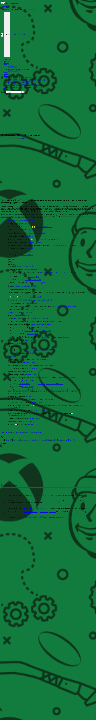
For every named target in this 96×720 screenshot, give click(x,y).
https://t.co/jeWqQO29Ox (15, 391)
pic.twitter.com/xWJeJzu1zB (16, 274)
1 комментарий (63, 440)
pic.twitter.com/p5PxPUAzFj (74, 405)
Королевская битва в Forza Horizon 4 (34, 508)
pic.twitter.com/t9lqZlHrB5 (45, 350)
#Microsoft (54, 405)
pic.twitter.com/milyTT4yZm (25, 220)
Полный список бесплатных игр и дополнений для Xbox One (26, 79)
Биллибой (44, 440)
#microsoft (49, 391)
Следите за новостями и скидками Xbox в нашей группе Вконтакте (21, 432)
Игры (6, 76)
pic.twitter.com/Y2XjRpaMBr (67, 245)
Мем (48, 440)
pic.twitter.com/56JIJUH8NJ (33, 280)
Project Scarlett (17, 440)
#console (76, 391)
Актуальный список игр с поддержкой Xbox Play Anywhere (26, 85)
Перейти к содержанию (13, 3)
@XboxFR (15, 239)
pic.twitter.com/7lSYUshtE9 (25, 312)
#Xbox (32, 300)
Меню (3, 3)
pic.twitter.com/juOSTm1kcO (50, 239)
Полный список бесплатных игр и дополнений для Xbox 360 (26, 81)
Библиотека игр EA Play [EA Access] (19, 82)
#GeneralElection (72, 272)
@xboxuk (43, 272)
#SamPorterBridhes (24, 384)
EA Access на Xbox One (15, 71)
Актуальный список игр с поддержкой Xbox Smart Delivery (26, 87)
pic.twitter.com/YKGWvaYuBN (41, 324)
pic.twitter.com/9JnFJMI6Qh (25, 252)
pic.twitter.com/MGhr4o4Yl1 (16, 415)
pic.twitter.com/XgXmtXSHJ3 (43, 300)
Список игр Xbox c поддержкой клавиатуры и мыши (24, 84)
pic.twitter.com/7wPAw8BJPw (54, 384)
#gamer (66, 391)
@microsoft (54, 390)
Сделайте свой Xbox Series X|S (31, 517)
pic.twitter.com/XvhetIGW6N (16, 393)
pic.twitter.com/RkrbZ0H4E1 (25, 266)
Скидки (6, 72)
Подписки (7, 64)
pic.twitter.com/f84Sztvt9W (61, 337)
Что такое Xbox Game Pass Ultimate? (19, 69)
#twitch (25, 391)
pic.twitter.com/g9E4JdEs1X (25, 371)
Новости (6, 61)
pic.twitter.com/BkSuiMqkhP (68, 306)
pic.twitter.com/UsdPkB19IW (37, 359)
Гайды (6, 89)
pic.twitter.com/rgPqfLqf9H (38, 233)
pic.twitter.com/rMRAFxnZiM (66, 377)
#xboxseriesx (33, 350)
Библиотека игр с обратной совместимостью (21, 77)
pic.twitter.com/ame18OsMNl (66, 294)
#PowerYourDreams (60, 272)
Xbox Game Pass (13, 68)
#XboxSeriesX (12, 220)
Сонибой (53, 440)
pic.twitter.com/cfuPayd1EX (29, 286)
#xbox (27, 350)
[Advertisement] (19, 112)
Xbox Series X (36, 440)
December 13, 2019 (29, 223)
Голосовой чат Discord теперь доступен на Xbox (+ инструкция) (43, 495)
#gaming (71, 391)
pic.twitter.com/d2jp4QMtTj (46, 399)
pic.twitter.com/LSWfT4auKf (25, 421)
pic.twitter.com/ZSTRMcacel (44, 227)
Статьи (6, 63)
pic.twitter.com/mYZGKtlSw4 (39, 318)
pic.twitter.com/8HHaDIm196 (42, 331)
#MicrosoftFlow (22, 407)
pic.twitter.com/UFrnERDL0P (46, 365)
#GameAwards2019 (45, 405)
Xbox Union (4, 6)
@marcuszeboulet (40, 391)
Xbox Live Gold (12, 66)
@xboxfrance (63, 390)
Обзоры (6, 74)
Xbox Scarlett (27, 440)
